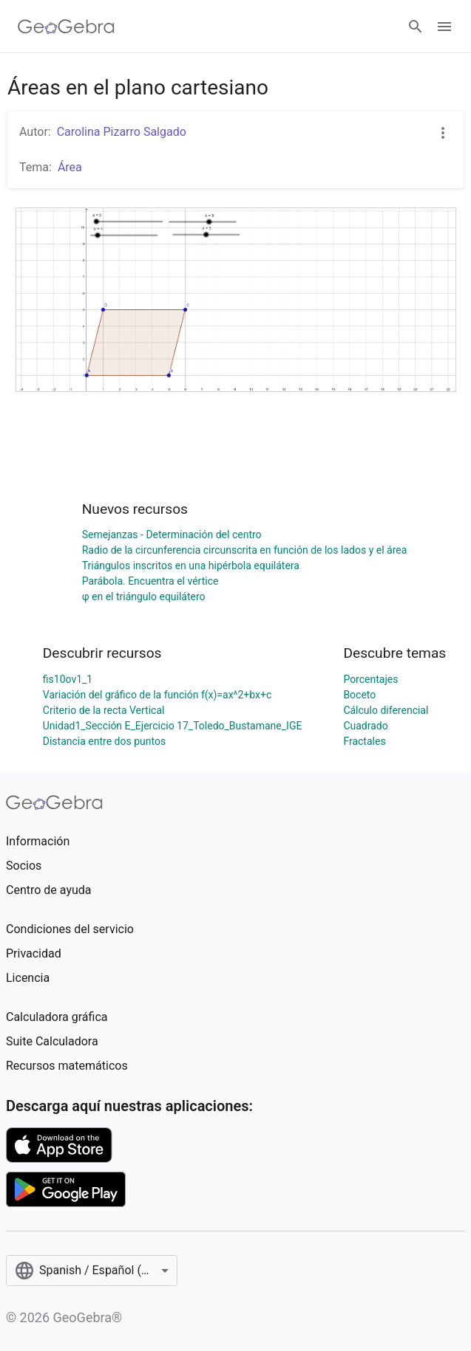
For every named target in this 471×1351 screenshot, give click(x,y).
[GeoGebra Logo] (66, 26)
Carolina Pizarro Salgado (121, 132)
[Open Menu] (444, 26)
